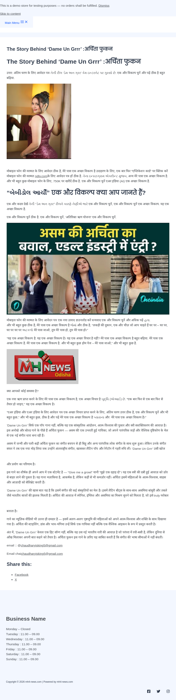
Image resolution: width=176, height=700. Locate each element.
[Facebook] (149, 692)
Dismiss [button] (104, 5)
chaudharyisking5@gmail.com (41, 545)
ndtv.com (41, 176)
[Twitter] (158, 692)
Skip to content (10, 13)
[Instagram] (168, 692)
